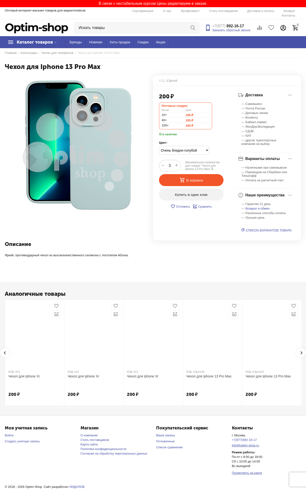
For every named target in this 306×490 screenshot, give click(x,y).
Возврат (289, 11)
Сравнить (202, 206)
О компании (89, 435)
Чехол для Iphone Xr (24, 376)
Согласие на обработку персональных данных (114, 453)
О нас (167, 11)
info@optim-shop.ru (245, 445)
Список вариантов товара (269, 230)
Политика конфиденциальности (103, 449)
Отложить (180, 206)
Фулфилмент (190, 11)
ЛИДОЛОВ (77, 487)
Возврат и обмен (258, 208)
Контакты (288, 15)
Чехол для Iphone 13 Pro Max (208, 376)
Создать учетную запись (22, 441)
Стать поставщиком (223, 11)
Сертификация (142, 11)
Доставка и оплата (260, 11)
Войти (9, 435)
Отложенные (165, 441)
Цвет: (163, 142)
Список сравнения (169, 447)
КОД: (162, 80)
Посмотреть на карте (247, 473)
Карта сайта (89, 444)
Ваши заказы (165, 435)
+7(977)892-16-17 (244, 440)
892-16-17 (228, 26)
